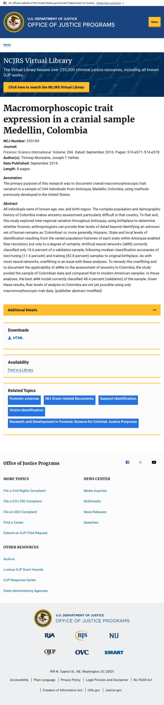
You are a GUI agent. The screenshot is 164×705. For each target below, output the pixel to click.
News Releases (95, 512)
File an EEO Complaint (20, 512)
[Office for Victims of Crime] (82, 655)
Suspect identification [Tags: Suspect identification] (118, 398)
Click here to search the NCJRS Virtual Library (46, 87)
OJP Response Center (19, 580)
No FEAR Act (142, 680)
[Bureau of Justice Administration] (50, 639)
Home (7, 44)
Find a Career (13, 522)
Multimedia (92, 501)
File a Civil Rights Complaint (24, 491)
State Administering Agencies (25, 591)
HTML (18, 338)
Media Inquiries (95, 491)
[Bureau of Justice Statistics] (82, 641)
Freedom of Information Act (62, 690)
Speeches (91, 522)
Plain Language (44, 680)
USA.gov (94, 690)
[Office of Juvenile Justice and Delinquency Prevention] (50, 656)
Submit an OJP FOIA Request (25, 533)
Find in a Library (20, 370)
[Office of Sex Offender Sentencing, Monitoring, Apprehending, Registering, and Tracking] (114, 655)
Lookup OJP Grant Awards (23, 569)
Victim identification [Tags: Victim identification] (26, 410)
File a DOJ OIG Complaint (22, 501)
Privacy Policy (71, 680)
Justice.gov (113, 690)
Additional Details (22, 310)
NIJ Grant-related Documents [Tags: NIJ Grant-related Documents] (69, 398)
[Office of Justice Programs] (13, 22)
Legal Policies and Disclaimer (107, 680)
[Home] (71, 22)
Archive (9, 559)
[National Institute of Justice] (114, 639)
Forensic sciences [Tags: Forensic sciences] (24, 398)
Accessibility (19, 680)
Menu (154, 22)
